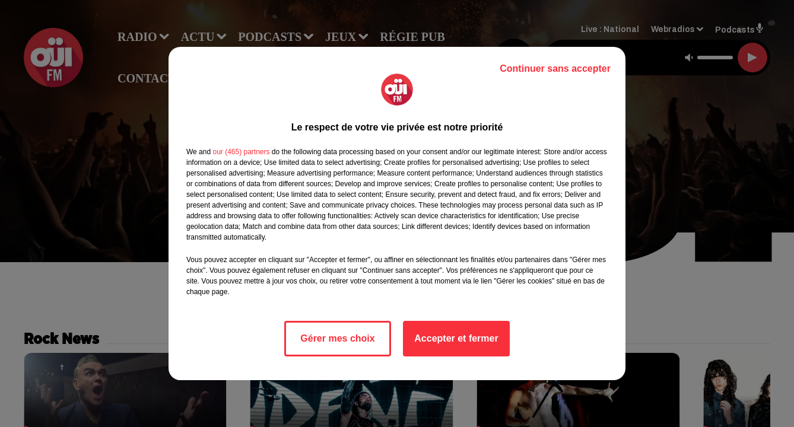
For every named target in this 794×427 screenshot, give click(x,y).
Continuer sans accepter (555, 68)
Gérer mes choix (337, 338)
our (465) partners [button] (240, 152)
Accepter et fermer (456, 338)
